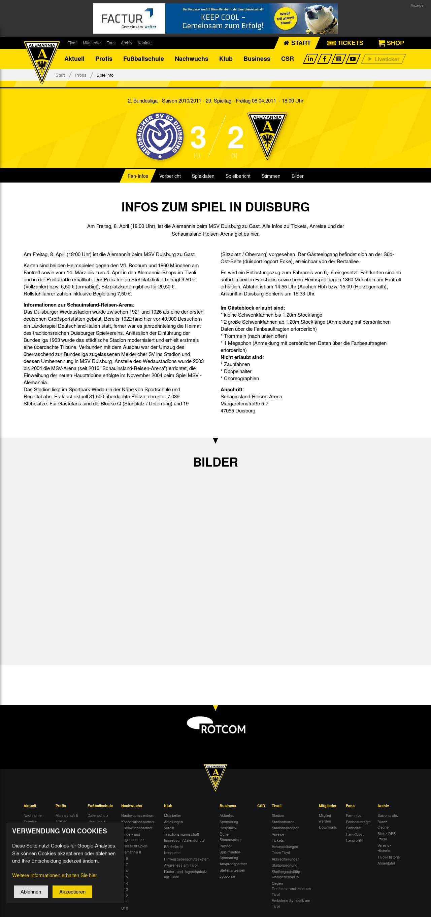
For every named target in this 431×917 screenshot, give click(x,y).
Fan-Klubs (354, 834)
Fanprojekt (354, 840)
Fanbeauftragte (358, 821)
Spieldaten (203, 176)
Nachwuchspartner (137, 827)
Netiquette (172, 852)
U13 (124, 889)
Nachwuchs (191, 58)
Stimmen (271, 176)
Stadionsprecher (285, 827)
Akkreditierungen (285, 859)
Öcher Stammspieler (231, 836)
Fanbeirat (353, 827)
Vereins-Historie (384, 847)
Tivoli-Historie (388, 857)
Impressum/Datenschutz (184, 840)
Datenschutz (98, 815)
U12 (124, 895)
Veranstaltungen (285, 846)
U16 (124, 870)
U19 (124, 858)
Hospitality (228, 827)
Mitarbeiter (172, 815)
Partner (226, 845)
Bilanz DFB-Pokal (387, 836)
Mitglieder (92, 43)
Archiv (126, 43)
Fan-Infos (138, 176)
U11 (124, 901)
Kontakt (145, 43)
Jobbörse (227, 876)
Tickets (278, 840)
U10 (124, 908)
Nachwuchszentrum (137, 815)
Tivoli (72, 43)
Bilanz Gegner (383, 824)
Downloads (328, 827)
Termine (30, 821)
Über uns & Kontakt (97, 824)
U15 (124, 876)
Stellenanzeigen (232, 870)
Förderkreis (173, 846)
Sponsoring (229, 821)
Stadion (278, 815)
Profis (103, 58)
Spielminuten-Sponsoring (230, 854)
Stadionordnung (284, 865)
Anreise (278, 834)
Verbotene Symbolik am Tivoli (291, 903)
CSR (287, 58)
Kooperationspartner (138, 821)
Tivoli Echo (32, 827)
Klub (226, 58)
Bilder (298, 176)
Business (256, 58)
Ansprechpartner (233, 863)
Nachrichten (33, 815)
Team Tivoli (281, 852)
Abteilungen (173, 821)
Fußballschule (143, 58)
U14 (124, 883)
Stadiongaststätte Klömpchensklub (286, 874)
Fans (110, 43)
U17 (124, 864)
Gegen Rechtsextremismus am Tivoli (291, 888)
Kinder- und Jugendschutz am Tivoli (185, 874)
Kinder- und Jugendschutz (132, 836)
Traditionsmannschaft (181, 834)
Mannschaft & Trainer (67, 818)
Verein (169, 827)
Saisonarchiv (388, 815)
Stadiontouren (283, 821)
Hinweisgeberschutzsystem (186, 859)
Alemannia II (131, 851)
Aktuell (74, 58)
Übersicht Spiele (134, 845)
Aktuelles (227, 815)
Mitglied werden (325, 818)
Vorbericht (170, 176)
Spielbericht (238, 176)
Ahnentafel (386, 863)
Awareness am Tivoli (181, 865)
